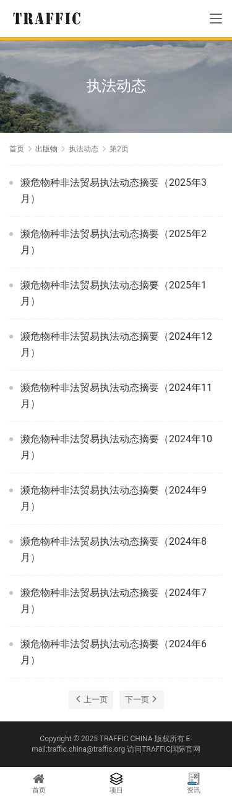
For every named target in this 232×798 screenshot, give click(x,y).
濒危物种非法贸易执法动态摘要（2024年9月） (113, 498)
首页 (16, 149)
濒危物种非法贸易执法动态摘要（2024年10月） (116, 447)
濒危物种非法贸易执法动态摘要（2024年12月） (116, 344)
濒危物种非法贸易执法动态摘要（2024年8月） (113, 549)
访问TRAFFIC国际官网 (163, 749)
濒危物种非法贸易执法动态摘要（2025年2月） (113, 242)
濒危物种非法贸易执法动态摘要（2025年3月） (113, 190)
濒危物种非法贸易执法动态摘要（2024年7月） (113, 601)
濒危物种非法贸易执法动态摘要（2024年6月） (113, 652)
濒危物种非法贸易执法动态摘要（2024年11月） (116, 396)
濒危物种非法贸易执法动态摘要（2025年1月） (113, 293)
